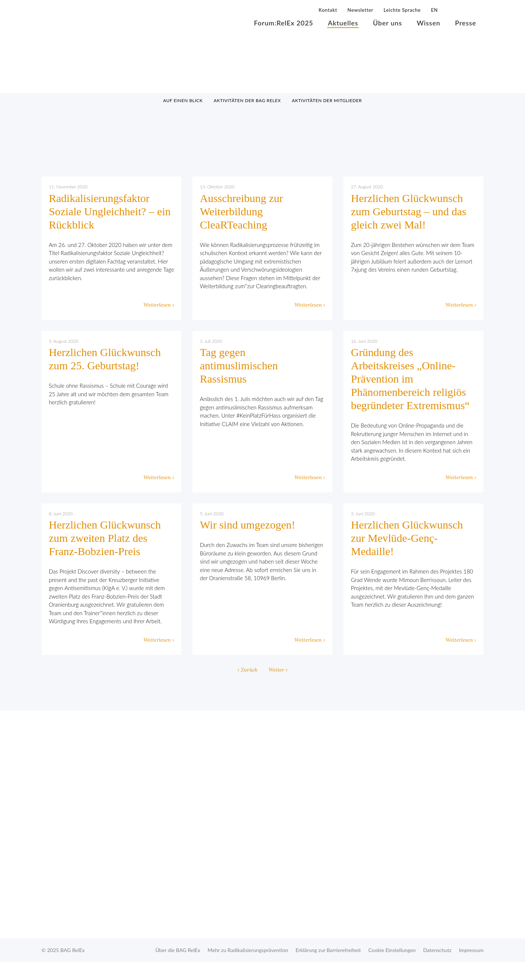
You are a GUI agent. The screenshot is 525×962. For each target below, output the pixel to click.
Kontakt (328, 10)
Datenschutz (437, 950)
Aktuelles (343, 23)
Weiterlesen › (158, 305)
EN (434, 10)
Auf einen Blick (183, 100)
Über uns (387, 23)
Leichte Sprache (402, 10)
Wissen (428, 23)
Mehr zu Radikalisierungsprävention (247, 950)
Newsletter (360, 10)
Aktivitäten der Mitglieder (327, 100)
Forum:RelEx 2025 (283, 23)
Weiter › (278, 669)
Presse (465, 23)
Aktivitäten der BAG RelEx (247, 100)
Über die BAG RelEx (177, 950)
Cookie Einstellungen (392, 950)
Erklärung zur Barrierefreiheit (328, 950)
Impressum (471, 950)
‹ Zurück (248, 669)
